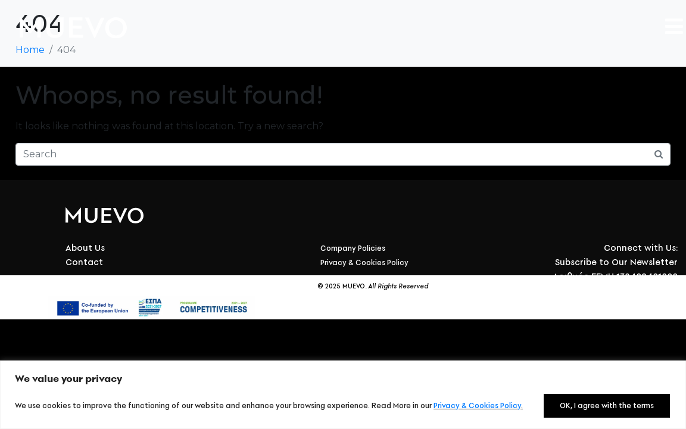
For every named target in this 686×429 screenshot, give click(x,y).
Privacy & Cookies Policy (477, 405)
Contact (84, 262)
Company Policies (352, 248)
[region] (343, 394)
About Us (85, 248)
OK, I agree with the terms (607, 405)
